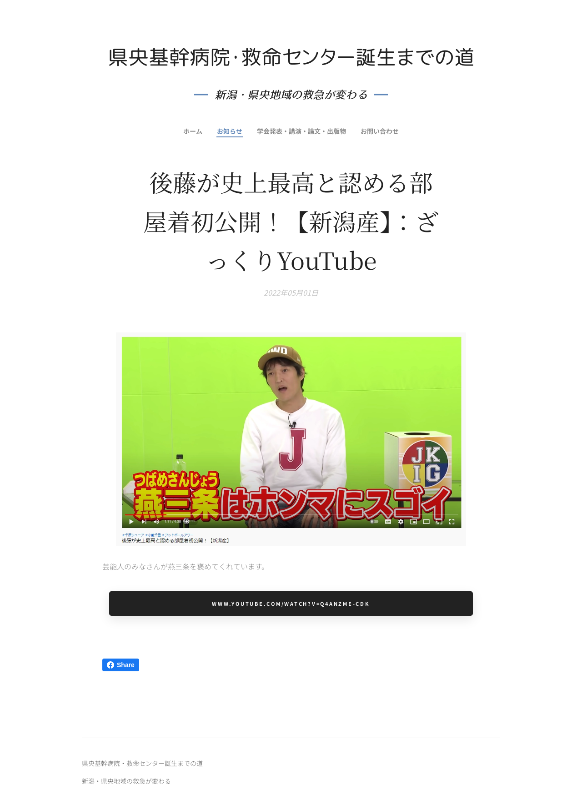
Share (121, 665)
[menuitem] (191, 131)
